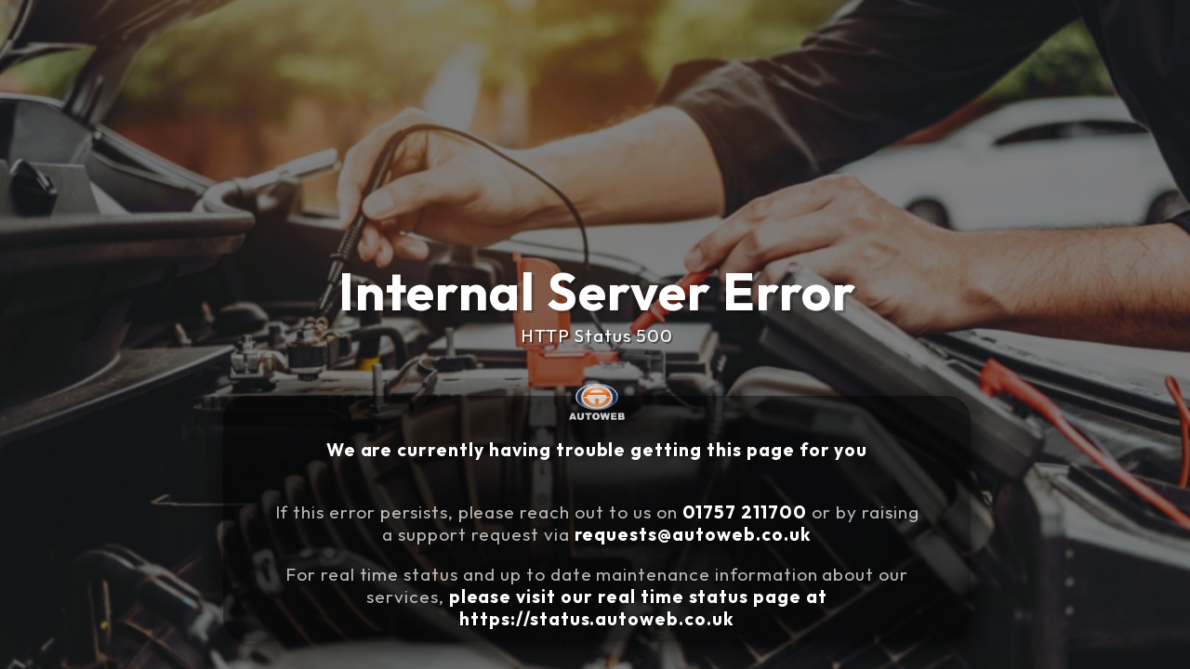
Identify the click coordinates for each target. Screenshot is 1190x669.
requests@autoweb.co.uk (709, 527)
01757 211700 (751, 508)
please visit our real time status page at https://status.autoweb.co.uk (653, 588)
